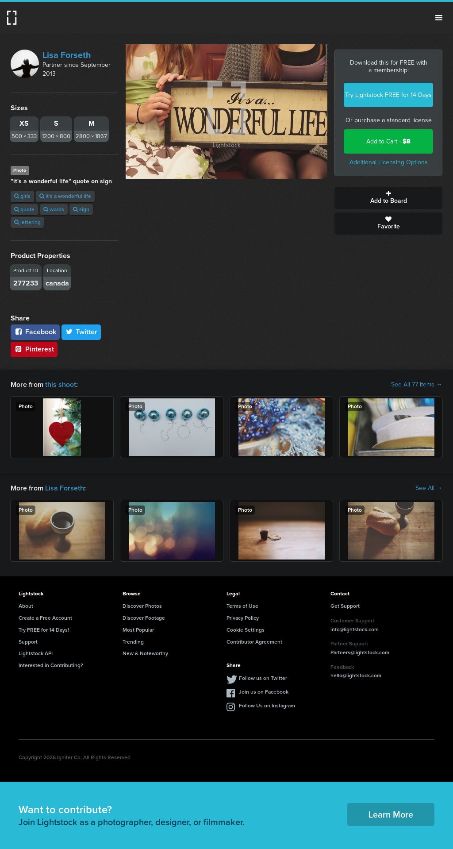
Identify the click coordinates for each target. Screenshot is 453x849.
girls (22, 196)
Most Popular (138, 630)
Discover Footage (144, 618)
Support (28, 642)
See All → (428, 488)
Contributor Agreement (254, 642)
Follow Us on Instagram (267, 706)
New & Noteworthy (145, 653)
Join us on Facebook (263, 692)
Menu (439, 18)
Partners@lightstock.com (359, 652)
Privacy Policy (242, 618)
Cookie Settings (245, 630)
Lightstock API (36, 653)
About (26, 606)
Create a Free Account (45, 618)
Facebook (35, 332)
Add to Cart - (388, 141)
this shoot (60, 384)
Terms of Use (242, 606)
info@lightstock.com (354, 629)
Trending (133, 642)
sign (81, 209)
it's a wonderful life (65, 196)
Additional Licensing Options (388, 162)
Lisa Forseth (66, 55)
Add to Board (388, 197)
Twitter (81, 332)
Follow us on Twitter (263, 678)
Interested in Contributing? (51, 665)
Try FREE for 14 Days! (44, 630)
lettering (27, 222)
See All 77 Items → (416, 384)
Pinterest (34, 349)
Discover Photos (142, 606)
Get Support (345, 606)
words (53, 209)
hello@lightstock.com (355, 675)
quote (24, 209)
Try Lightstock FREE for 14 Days (388, 95)
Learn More (391, 814)
